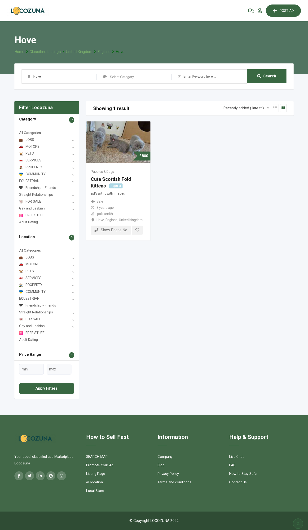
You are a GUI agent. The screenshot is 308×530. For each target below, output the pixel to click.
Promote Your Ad (99, 465)
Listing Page (95, 474)
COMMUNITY (32, 174)
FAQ (232, 465)
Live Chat (236, 456)
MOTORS (29, 146)
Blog (161, 465)
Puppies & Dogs (102, 172)
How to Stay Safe (243, 474)
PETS (26, 153)
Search (266, 76)
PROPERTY (30, 167)
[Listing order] (245, 108)
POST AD (283, 11)
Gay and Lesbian (32, 208)
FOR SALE (30, 201)
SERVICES (30, 160)
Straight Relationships (36, 194)
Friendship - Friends (37, 188)
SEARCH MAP (97, 456)
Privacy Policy (168, 474)
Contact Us (238, 482)
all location (94, 482)
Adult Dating (28, 222)
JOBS (26, 140)
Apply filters (46, 388)
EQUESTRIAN (29, 181)
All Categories (30, 133)
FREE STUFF (31, 215)
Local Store (95, 491)
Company (165, 456)
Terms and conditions (174, 482)
